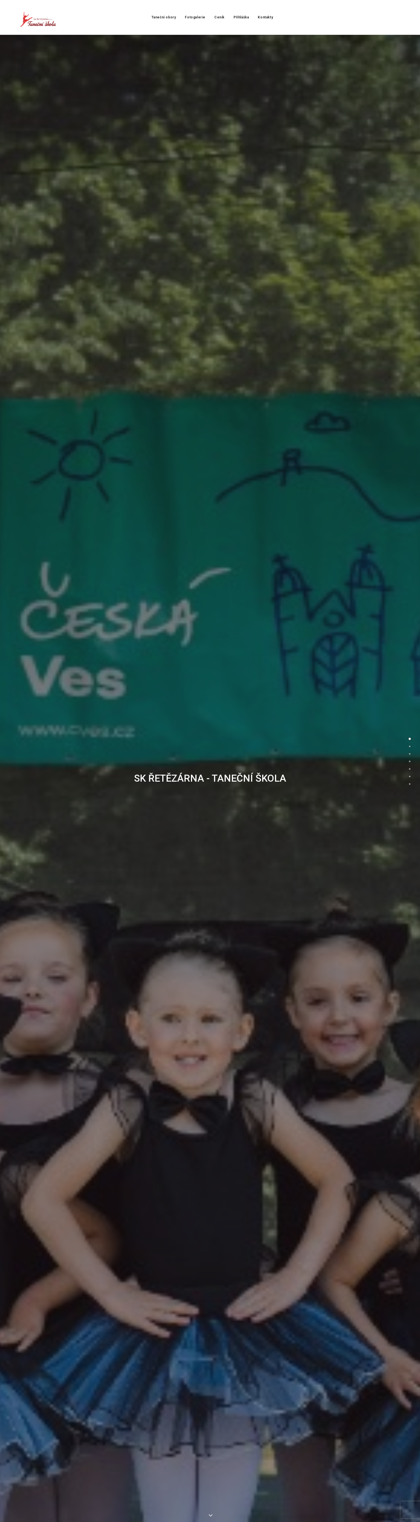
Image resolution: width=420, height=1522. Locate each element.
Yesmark (94, 1511)
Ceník (217, 17)
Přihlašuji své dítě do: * (184, 798)
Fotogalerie (193, 17)
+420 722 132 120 (290, 1350)
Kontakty (263, 17)
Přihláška (239, 17)
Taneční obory (161, 17)
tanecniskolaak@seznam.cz (130, 1350)
